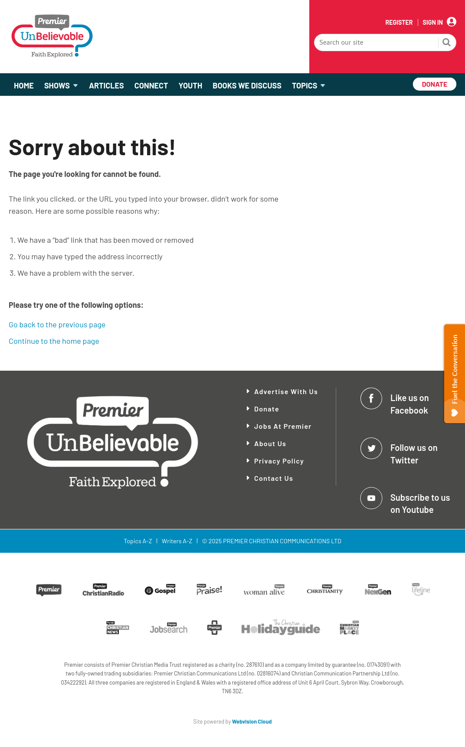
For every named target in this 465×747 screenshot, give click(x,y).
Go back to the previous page (57, 324)
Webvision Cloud (252, 721)
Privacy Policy (279, 461)
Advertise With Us (286, 391)
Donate (266, 408)
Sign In (433, 22)
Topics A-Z (138, 541)
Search (447, 43)
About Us (270, 443)
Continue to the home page (54, 341)
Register (399, 22)
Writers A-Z (177, 541)
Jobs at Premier (283, 426)
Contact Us (273, 478)
